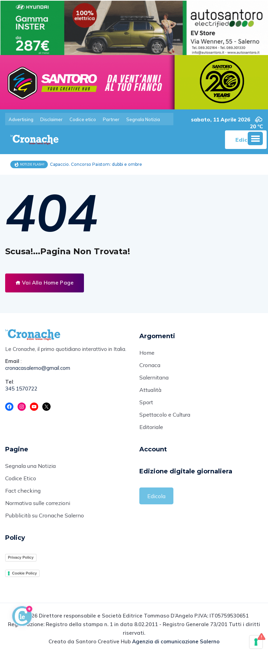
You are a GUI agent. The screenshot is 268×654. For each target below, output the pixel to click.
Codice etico (82, 119)
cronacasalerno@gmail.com (37, 368)
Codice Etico (20, 478)
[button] (255, 138)
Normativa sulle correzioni (37, 503)
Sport (146, 402)
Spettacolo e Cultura (164, 414)
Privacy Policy (21, 557)
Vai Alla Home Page (44, 282)
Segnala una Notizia (30, 465)
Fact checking (23, 490)
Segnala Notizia (143, 119)
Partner (111, 119)
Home (146, 352)
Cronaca (149, 365)
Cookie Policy (24, 573)
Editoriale (151, 427)
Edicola (156, 496)
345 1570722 (21, 388)
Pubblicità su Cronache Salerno (44, 515)
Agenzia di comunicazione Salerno (175, 641)
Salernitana (154, 377)
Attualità (150, 389)
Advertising (21, 119)
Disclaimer (51, 119)
